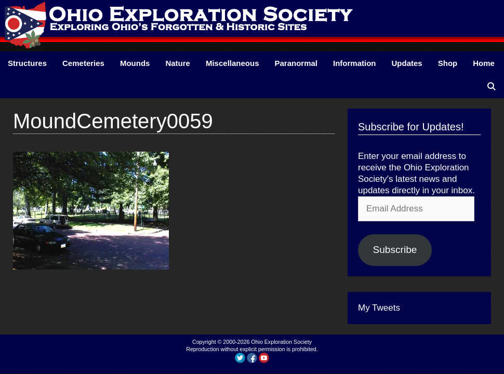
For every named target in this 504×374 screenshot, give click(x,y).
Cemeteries (83, 63)
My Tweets (379, 308)
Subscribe (395, 249)
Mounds (135, 63)
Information (354, 63)
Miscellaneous (232, 63)
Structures (27, 63)
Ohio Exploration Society (281, 342)
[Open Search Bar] (491, 86)
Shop (448, 63)
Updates (407, 63)
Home (484, 63)
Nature (177, 63)
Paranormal (295, 63)
